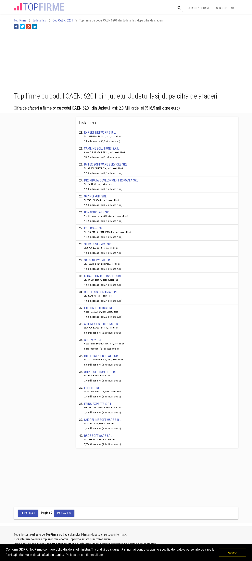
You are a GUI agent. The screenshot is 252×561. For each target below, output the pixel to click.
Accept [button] (232, 552)
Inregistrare (225, 8)
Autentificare (198, 8)
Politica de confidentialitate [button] (84, 554)
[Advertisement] (85, 59)
